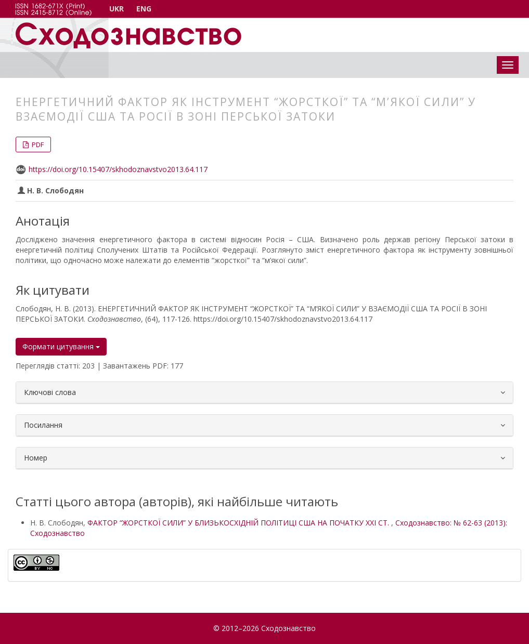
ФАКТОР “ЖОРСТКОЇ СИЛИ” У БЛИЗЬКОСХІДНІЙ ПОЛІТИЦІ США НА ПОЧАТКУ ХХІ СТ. (239, 523)
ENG (143, 9)
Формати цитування (61, 346)
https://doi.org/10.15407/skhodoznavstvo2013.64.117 (118, 169)
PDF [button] (37, 144)
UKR (116, 9)
